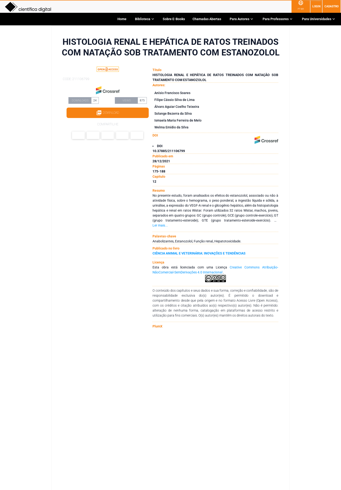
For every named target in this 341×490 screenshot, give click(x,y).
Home (121, 19)
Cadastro (331, 6)
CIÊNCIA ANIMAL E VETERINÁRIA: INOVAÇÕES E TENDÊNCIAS (199, 253)
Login (316, 6)
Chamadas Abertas (207, 19)
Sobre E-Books (174, 19)
